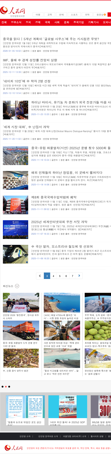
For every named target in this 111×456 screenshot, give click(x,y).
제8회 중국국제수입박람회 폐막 (54, 197)
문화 (66, 22)
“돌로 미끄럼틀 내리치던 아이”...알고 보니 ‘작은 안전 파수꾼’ (61, 372)
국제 (47, 22)
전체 (4, 22)
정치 (28, 22)
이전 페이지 (40, 276)
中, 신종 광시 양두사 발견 (15, 370)
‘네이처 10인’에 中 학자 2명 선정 (27, 81)
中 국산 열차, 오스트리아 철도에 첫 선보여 (62, 246)
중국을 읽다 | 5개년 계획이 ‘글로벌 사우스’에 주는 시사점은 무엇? (51, 39)
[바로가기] (45, 46)
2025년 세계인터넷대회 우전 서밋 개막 (59, 222)
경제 (37, 22)
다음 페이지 (79, 276)
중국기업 (78, 22)
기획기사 (93, 22)
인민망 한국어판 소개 (48, 436)
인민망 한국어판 (50, 50)
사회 (57, 22)
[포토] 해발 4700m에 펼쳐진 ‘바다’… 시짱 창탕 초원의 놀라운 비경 (61, 317)
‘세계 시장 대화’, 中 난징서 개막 (26, 127)
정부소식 (16, 22)
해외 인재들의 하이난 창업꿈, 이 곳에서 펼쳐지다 (66, 172)
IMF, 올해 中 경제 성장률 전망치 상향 (30, 60)
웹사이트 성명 (97, 436)
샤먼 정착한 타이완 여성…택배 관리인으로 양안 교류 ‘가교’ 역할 (61, 344)
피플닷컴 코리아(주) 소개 (74, 436)
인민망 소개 (25, 436)
